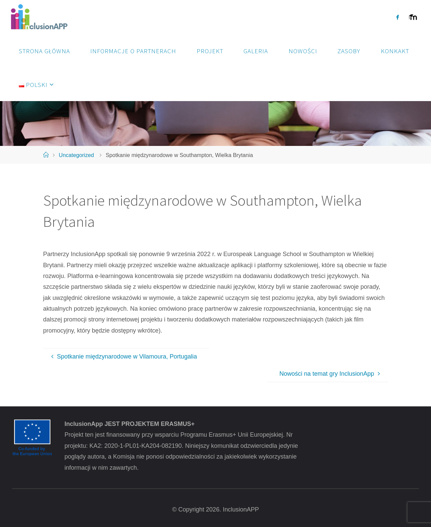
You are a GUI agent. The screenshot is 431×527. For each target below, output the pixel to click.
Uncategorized (76, 155)
